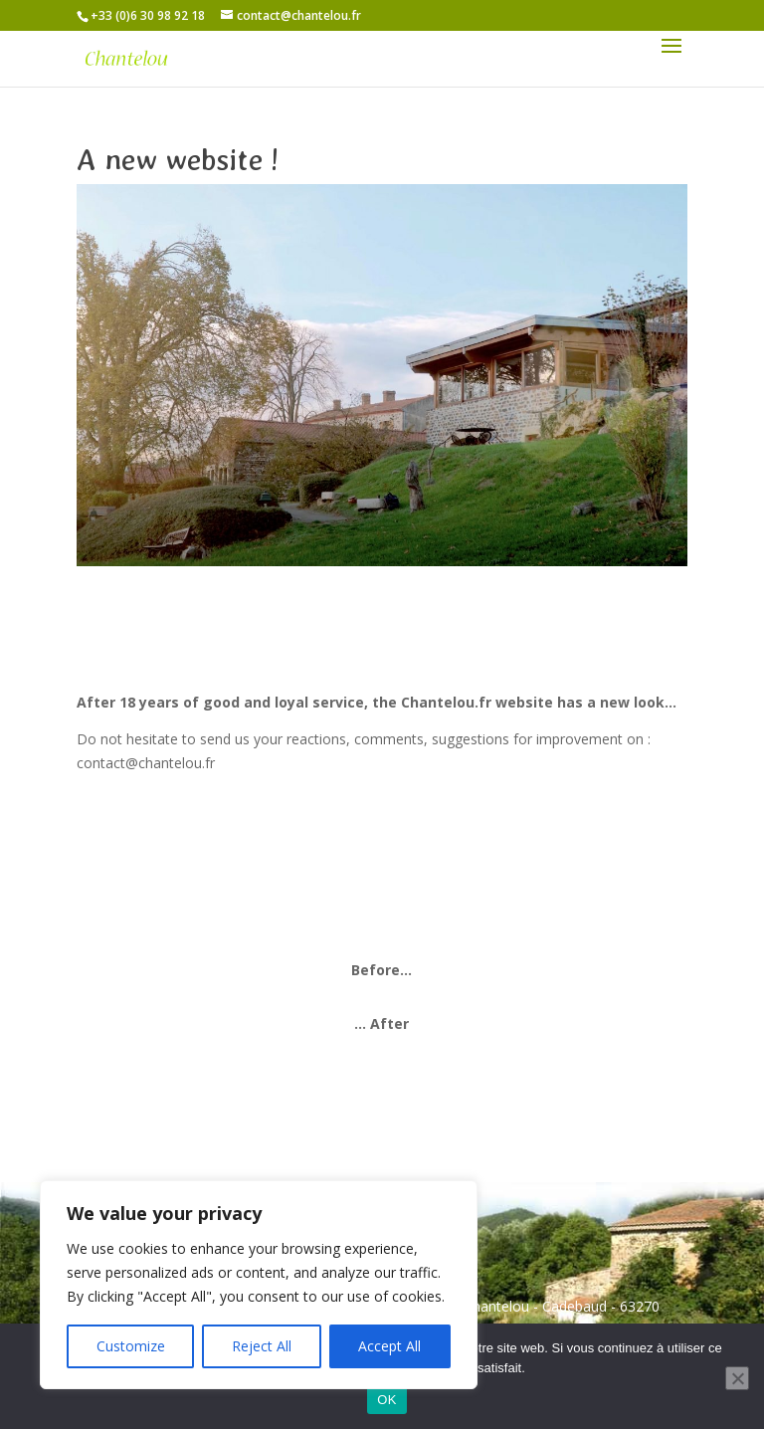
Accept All (389, 1345)
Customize (130, 1345)
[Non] (737, 1378)
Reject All (261, 1345)
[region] (259, 1284)
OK (386, 1399)
